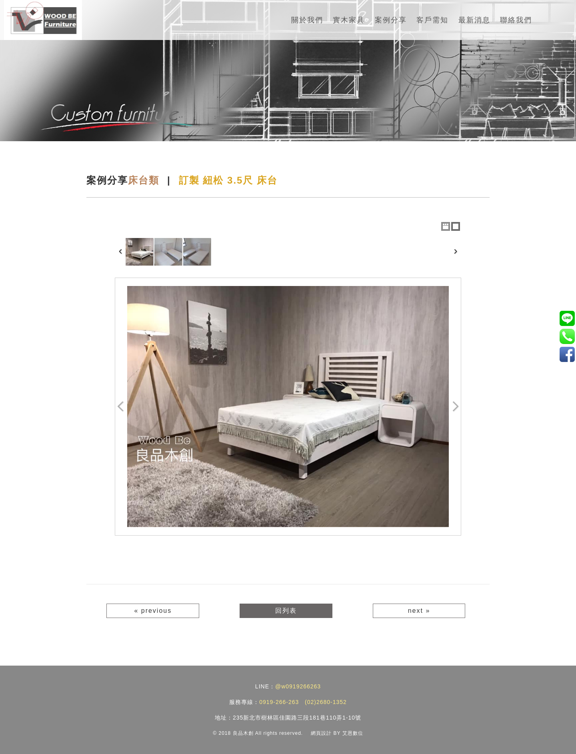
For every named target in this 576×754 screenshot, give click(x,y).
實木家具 (349, 20)
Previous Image (120, 407)
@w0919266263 (298, 686)
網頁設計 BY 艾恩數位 (337, 733)
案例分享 (391, 20)
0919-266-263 (279, 702)
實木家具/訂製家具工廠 (567, 354)
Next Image (455, 407)
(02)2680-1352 (326, 702)
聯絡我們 (516, 20)
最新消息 (474, 20)
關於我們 (307, 20)
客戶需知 (432, 20)
